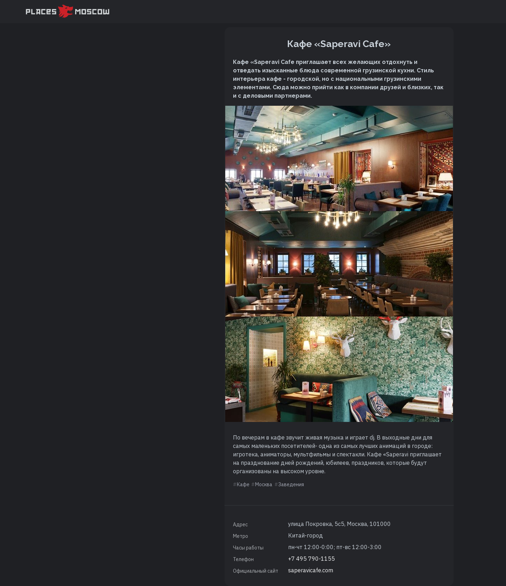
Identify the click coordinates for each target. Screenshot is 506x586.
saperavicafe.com (310, 570)
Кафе (243, 484)
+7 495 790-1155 (311, 558)
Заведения (291, 484)
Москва (263, 484)
